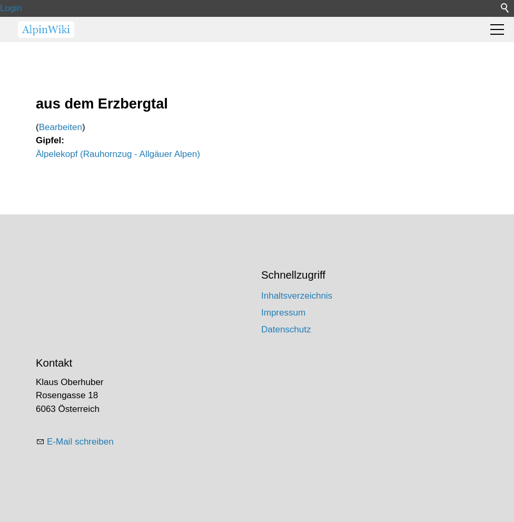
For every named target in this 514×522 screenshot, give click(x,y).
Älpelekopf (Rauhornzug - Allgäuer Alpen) (118, 154)
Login (11, 8)
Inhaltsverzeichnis (296, 296)
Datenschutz (286, 329)
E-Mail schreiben (80, 442)
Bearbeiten (60, 127)
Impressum (283, 313)
